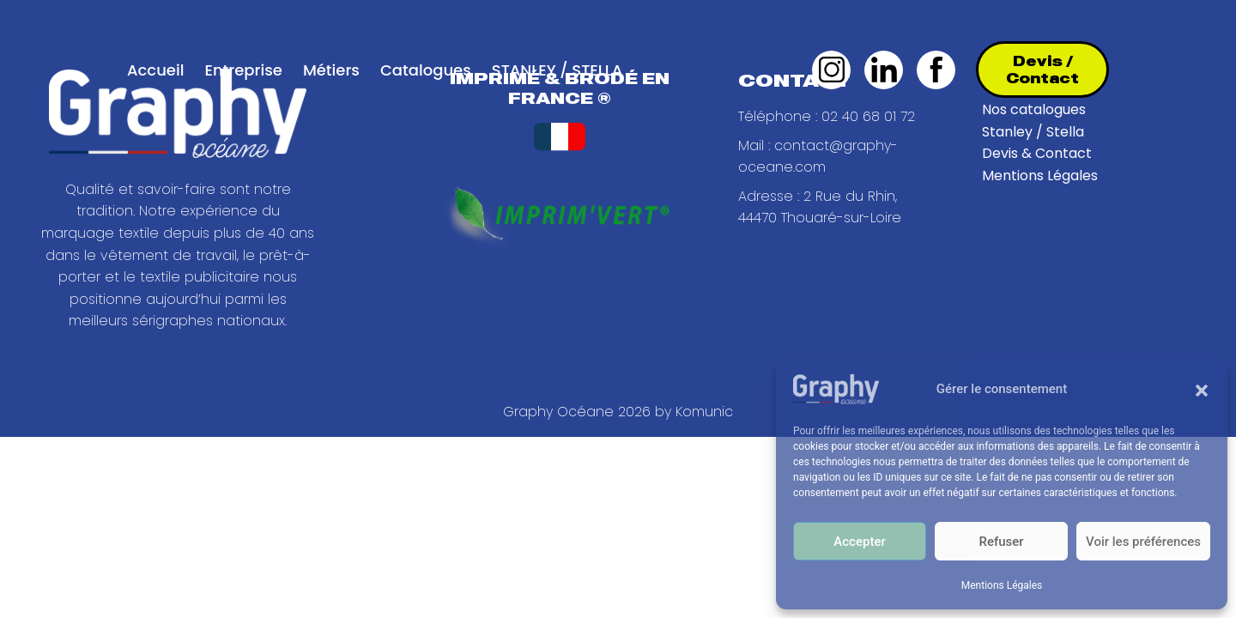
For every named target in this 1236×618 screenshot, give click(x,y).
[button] (1201, 388)
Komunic (704, 411)
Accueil (155, 70)
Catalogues (425, 70)
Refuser (1000, 541)
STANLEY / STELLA (557, 70)
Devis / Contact (1042, 69)
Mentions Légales (1002, 585)
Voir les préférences (1143, 541)
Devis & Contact (1037, 153)
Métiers (331, 70)
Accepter (859, 541)
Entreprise (243, 70)
